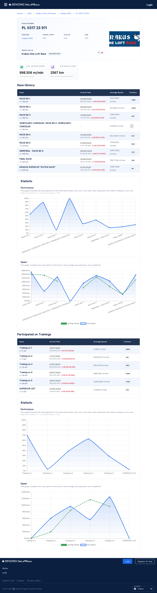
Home (5, 568)
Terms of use (8, 580)
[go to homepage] (24, 4)
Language (137, 586)
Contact (20, 580)
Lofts (4, 572)
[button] (5, 4)
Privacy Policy (34, 580)
